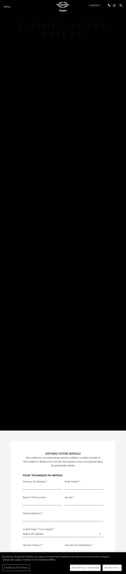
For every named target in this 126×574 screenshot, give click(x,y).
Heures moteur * (33, 545)
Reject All (112, 569)
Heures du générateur (78, 545)
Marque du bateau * (35, 481)
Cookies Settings (16, 569)
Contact (94, 5)
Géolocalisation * (33, 513)
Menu (7, 6)
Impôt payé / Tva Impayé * (38, 529)
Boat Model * (72, 481)
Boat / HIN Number (34, 497)
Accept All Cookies (85, 569)
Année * (69, 497)
